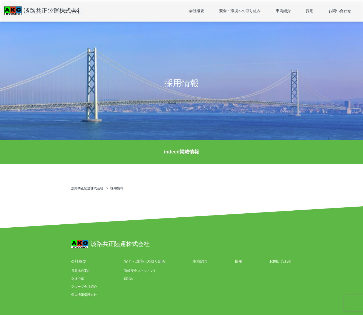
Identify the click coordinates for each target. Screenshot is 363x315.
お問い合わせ (340, 11)
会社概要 (196, 11)
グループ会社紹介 (84, 287)
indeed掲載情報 (181, 152)
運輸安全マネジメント (140, 271)
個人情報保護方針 (84, 295)
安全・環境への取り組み (240, 11)
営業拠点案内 (80, 271)
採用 (309, 11)
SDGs (128, 279)
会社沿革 (77, 279)
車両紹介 (283, 11)
